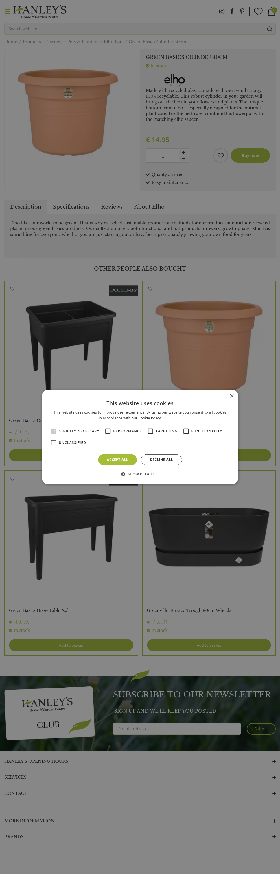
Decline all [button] (161, 459)
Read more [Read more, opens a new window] (172, 418)
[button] (140, 474)
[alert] (140, 437)
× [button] (231, 396)
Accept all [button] (117, 459)
